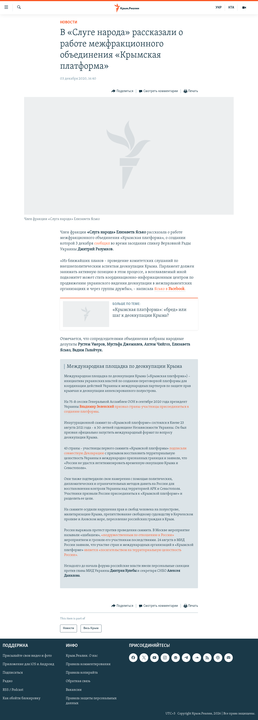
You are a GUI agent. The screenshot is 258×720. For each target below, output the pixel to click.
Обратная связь (78, 681)
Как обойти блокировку (21, 698)
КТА (231, 7)
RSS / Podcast (13, 689)
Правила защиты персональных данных (91, 700)
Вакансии (74, 689)
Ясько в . (170, 289)
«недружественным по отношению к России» (137, 535)
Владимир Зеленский (97, 407)
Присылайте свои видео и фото (27, 656)
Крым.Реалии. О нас (82, 656)
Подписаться (13, 673)
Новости (68, 22)
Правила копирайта (82, 673)
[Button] (122, 91)
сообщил (102, 243)
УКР (219, 7)
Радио (7, 681)
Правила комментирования (88, 664)
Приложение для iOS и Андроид (28, 664)
